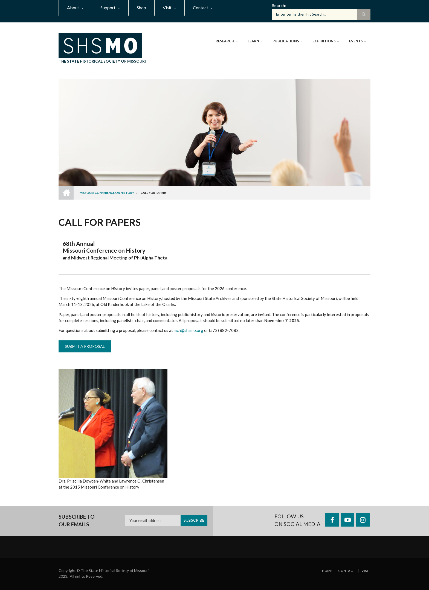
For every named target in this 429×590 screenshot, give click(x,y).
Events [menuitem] (356, 41)
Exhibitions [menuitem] (324, 41)
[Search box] (321, 14)
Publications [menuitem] (286, 41)
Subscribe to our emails (77, 520)
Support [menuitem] (107, 7)
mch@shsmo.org (188, 330)
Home (327, 571)
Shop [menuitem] (141, 7)
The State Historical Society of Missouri (102, 61)
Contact (346, 571)
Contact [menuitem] (200, 7)
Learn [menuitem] (253, 41)
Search (278, 5)
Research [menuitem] (225, 41)
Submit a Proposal (85, 346)
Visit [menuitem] (167, 7)
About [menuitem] (73, 7)
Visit (365, 571)
